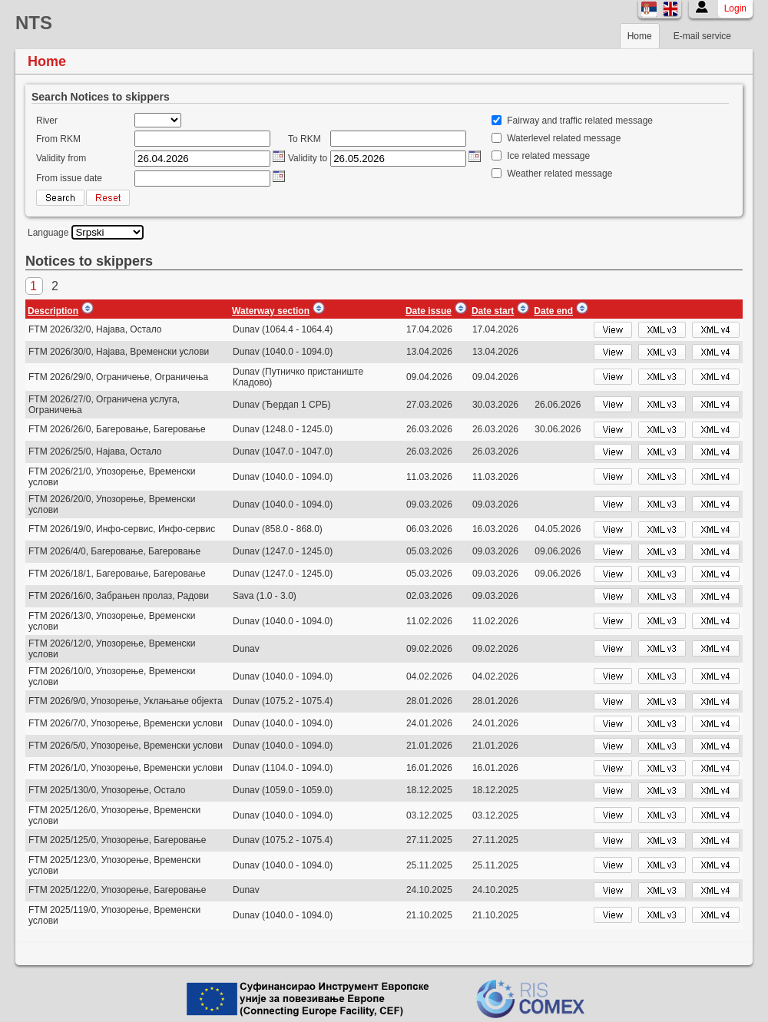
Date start (493, 311)
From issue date (69, 178)
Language (48, 232)
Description (53, 311)
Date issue (429, 311)
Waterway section (271, 311)
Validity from (61, 158)
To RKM (304, 139)
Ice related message (548, 155)
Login (735, 8)
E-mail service (702, 36)
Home (639, 36)
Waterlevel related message (564, 138)
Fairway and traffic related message (580, 120)
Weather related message (559, 173)
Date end (553, 311)
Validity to (307, 158)
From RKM (58, 139)
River (47, 120)
